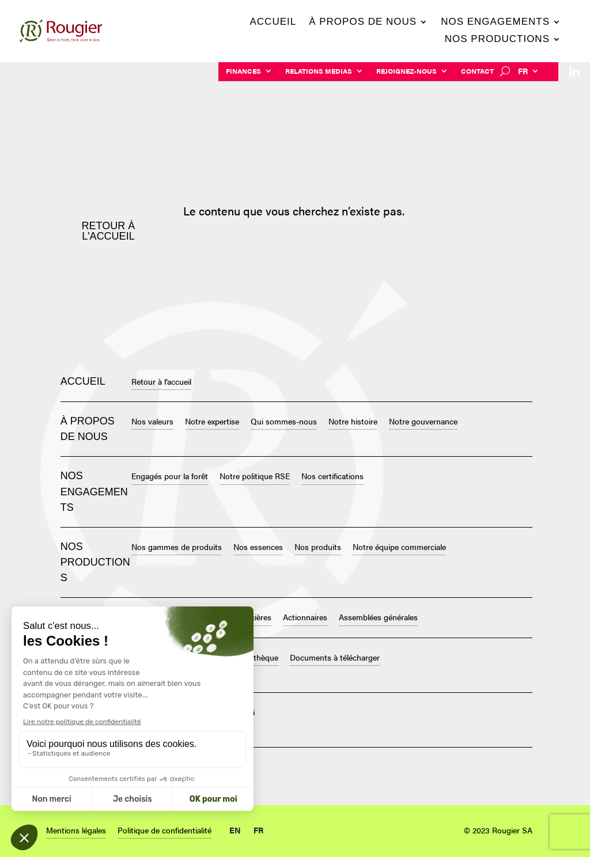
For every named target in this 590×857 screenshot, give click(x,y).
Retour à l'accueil (108, 231)
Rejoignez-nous (406, 71)
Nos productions (497, 39)
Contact (477, 71)
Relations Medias (318, 71)
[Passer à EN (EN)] (235, 827)
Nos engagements (495, 22)
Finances (243, 71)
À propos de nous (363, 22)
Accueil (273, 22)
